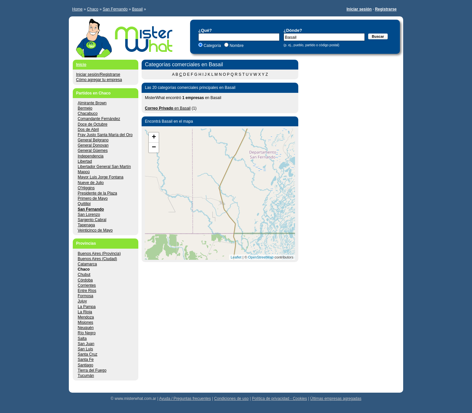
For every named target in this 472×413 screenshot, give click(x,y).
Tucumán (86, 375)
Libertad (85, 161)
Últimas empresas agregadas (335, 398)
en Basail (167, 108)
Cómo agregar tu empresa (99, 79)
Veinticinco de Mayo (95, 230)
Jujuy (82, 301)
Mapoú (84, 172)
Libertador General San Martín (104, 166)
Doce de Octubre (93, 124)
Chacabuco (88, 113)
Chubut (84, 274)
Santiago (85, 365)
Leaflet (236, 257)
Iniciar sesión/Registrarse (98, 74)
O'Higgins (86, 188)
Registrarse (386, 9)
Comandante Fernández (99, 118)
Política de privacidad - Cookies (279, 398)
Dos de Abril (88, 129)
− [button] (154, 148)
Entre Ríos (87, 290)
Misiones (85, 322)
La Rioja (85, 312)
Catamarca (87, 264)
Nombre (236, 45)
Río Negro (87, 333)
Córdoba (85, 280)
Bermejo (85, 108)
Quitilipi (84, 203)
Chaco (92, 9)
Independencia (91, 156)
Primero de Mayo (93, 198)
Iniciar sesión (359, 9)
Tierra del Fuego (92, 370)
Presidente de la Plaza (97, 193)
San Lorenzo (89, 214)
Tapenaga (86, 225)
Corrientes (87, 285)
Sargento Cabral (92, 219)
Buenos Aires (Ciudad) (97, 259)
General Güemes (93, 150)
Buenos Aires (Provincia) (99, 253)
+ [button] (154, 137)
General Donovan (93, 145)
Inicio (81, 64)
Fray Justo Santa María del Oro (105, 135)
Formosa (85, 296)
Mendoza (86, 317)
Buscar (378, 36)
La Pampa (87, 306)
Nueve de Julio (91, 182)
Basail (137, 9)
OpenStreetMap (261, 257)
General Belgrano (93, 140)
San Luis (85, 349)
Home (77, 9)
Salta (82, 338)
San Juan (86, 343)
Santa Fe (86, 359)
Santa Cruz (87, 354)
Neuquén (86, 327)
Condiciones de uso (231, 398)
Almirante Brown (92, 103)
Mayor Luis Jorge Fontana (100, 177)
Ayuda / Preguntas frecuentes (185, 398)
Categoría (212, 45)
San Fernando (115, 9)
